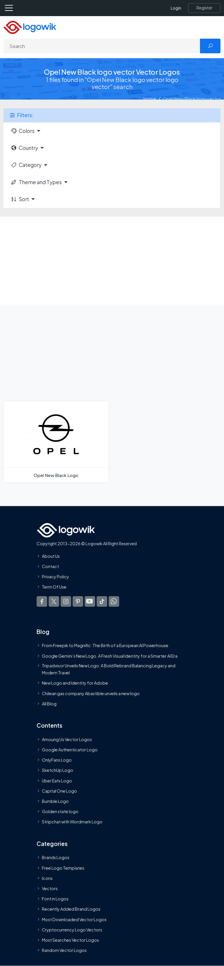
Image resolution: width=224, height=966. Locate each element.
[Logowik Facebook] (42, 601)
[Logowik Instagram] (66, 601)
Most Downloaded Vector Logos (74, 919)
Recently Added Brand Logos (71, 909)
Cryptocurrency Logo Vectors (72, 929)
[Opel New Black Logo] (56, 442)
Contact (50, 566)
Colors (23, 131)
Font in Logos (55, 898)
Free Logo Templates (63, 868)
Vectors (50, 888)
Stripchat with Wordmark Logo (72, 821)
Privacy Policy (55, 576)
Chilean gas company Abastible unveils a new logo (91, 693)
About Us (51, 556)
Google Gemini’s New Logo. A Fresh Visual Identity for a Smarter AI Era (109, 656)
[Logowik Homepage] (30, 27)
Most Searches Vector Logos (70, 940)
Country (24, 148)
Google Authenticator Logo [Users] (70, 749)
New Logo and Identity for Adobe (75, 682)
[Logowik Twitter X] (54, 601)
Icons (47, 878)
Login (176, 8)
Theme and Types (36, 182)
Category (26, 165)
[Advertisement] (112, 261)
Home (149, 98)
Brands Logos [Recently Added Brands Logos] (55, 857)
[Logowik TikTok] (102, 601)
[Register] (204, 8)
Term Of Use (54, 586)
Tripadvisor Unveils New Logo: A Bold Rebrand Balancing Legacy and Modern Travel (108, 669)
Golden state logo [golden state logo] (60, 811)
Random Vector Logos (64, 950)
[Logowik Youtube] (90, 601)
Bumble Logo (55, 801)
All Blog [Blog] (49, 703)
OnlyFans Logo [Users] (57, 759)
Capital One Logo (59, 791)
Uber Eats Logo (57, 780)
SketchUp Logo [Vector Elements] (57, 770)
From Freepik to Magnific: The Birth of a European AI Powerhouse (105, 645)
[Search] (102, 46)
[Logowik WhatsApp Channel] (114, 601)
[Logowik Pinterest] (78, 601)
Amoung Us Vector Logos (67, 739)
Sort (20, 199)
